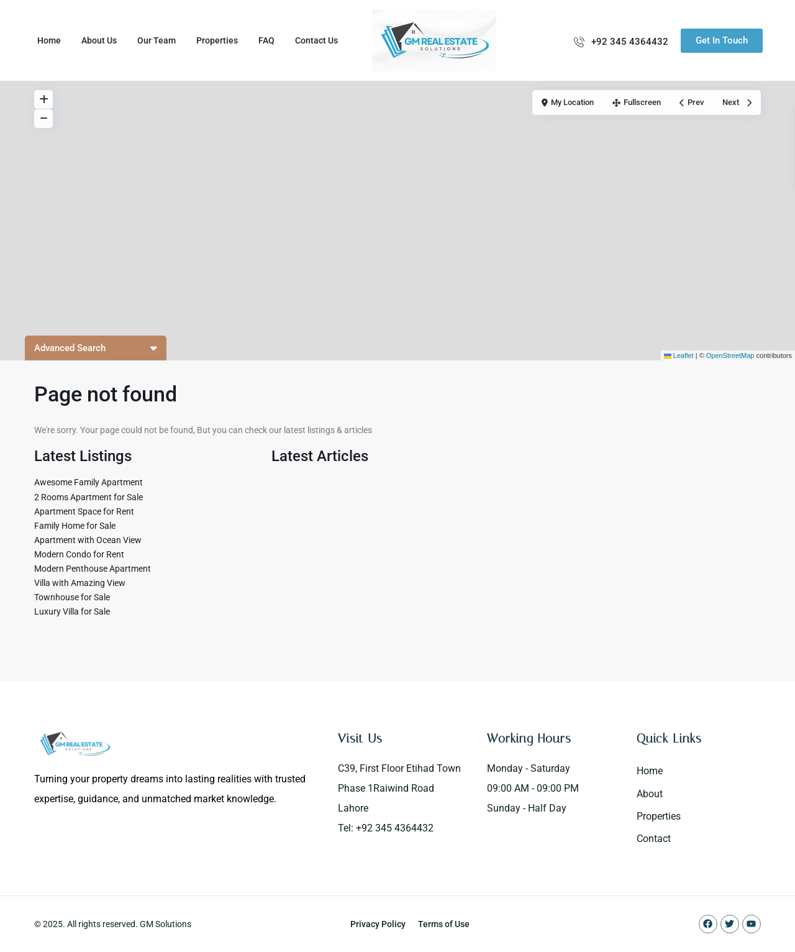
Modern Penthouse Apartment (92, 569)
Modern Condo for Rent (79, 554)
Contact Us (316, 40)
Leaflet (679, 355)
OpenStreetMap (730, 355)
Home (49, 40)
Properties (217, 40)
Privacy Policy (378, 924)
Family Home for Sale (75, 526)
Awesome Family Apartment (88, 482)
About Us (99, 40)
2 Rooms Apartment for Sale (88, 497)
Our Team (156, 40)
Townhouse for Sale (72, 597)
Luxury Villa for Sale (72, 611)
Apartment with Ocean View (88, 540)
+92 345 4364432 (629, 41)
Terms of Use (444, 924)
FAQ (266, 40)
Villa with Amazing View (79, 583)
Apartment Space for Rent (84, 511)
